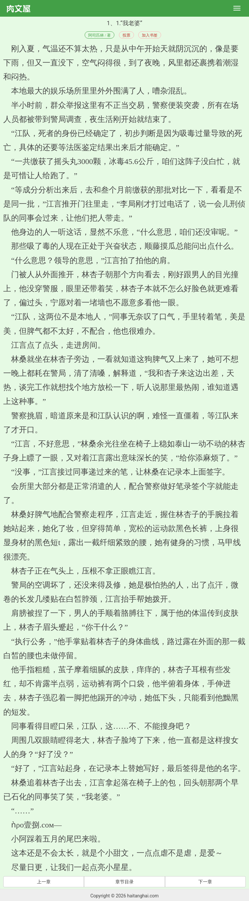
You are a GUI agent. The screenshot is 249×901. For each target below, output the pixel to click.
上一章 (44, 881)
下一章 (205, 881)
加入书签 (150, 35)
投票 (126, 35)
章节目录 (124, 881)
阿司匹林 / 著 (99, 35)
